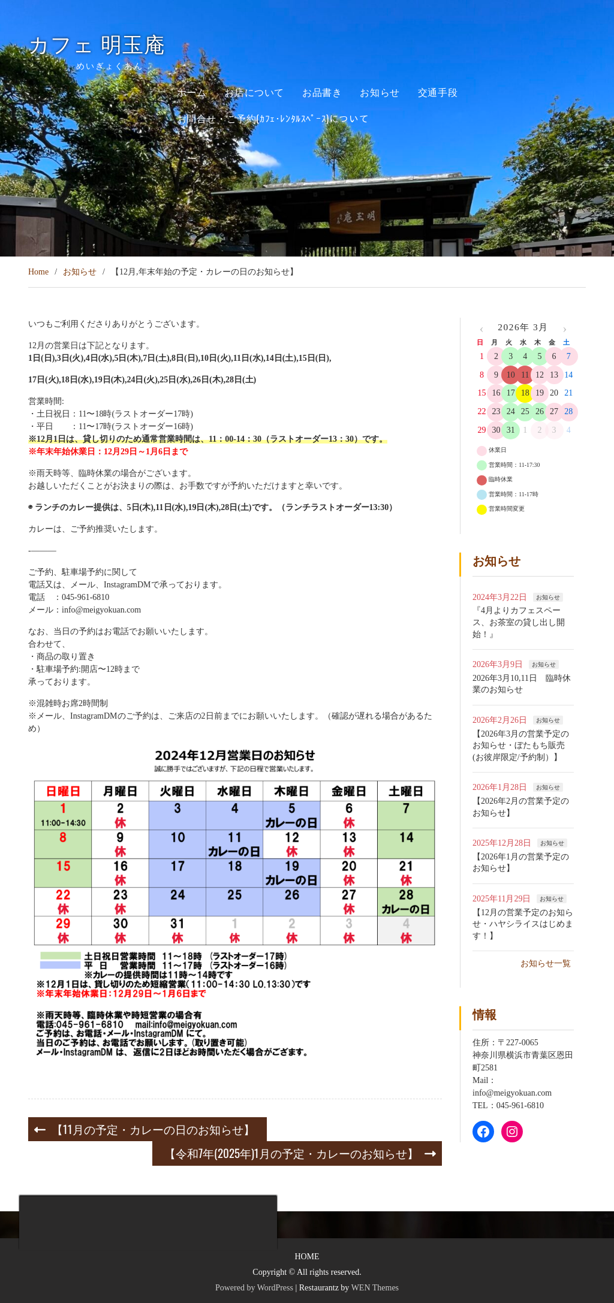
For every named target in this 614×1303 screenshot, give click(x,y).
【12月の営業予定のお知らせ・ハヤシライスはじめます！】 (522, 924)
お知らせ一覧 (545, 963)
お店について (254, 92)
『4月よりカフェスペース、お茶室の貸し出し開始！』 (518, 622)
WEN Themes (375, 1287)
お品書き (322, 92)
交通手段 (438, 92)
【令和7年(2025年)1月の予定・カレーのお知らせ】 (291, 1152)
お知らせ (379, 92)
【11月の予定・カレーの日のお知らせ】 (153, 1128)
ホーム (192, 92)
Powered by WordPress (254, 1287)
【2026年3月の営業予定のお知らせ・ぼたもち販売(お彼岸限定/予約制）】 (520, 745)
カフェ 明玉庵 (107, 45)
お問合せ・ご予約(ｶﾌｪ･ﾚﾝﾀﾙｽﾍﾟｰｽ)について (273, 118)
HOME (306, 1256)
